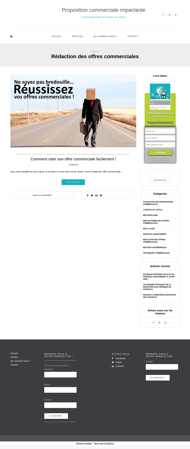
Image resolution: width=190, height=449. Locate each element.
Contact (133, 36)
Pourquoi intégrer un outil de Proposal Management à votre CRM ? (159, 276)
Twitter (117, 362)
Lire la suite (73, 182)
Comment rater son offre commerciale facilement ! (73, 159)
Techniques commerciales (117, 154)
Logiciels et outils (153, 210)
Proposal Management (55, 154)
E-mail (48, 400)
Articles (77, 36)
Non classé (37, 154)
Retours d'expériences (155, 247)
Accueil (57, 36)
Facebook (118, 358)
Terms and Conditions (104, 443)
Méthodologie (24, 154)
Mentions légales (84, 443)
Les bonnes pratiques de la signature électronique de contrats (157, 287)
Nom (47, 384)
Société (49, 369)
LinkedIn (118, 366)
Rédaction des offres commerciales (85, 154)
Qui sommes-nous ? (105, 36)
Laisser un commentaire (41, 195)
